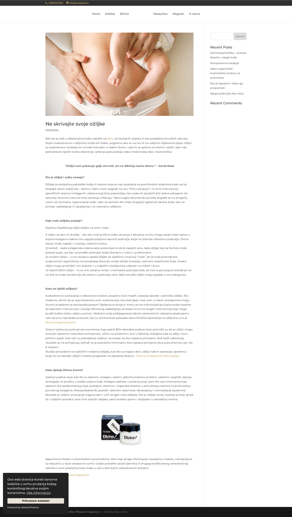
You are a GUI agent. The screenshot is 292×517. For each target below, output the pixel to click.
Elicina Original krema (60, 322)
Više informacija (38, 493)
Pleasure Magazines (76, 475)
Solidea (111, 13)
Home (97, 13)
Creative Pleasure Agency (81, 511)
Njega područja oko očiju (227, 93)
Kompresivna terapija (224, 63)
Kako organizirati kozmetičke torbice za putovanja (225, 73)
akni (110, 138)
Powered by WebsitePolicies (23, 507)
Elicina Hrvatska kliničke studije (158, 356)
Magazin (177, 13)
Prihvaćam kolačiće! (36, 500)
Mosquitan (159, 13)
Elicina (125, 13)
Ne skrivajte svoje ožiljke (75, 124)
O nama (193, 13)
